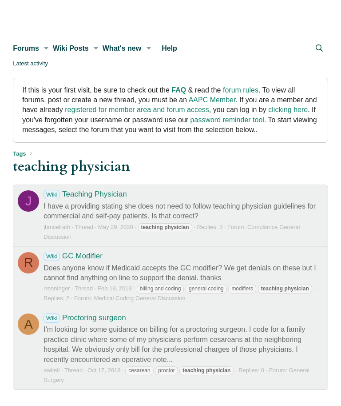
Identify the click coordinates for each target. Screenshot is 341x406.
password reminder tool (227, 120)
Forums (26, 48)
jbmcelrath (57, 227)
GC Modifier (73, 256)
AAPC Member (212, 100)
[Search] (319, 48)
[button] (46, 48)
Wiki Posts (71, 48)
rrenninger (57, 288)
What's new (122, 48)
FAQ (178, 90)
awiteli (51, 370)
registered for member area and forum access (137, 109)
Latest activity (30, 63)
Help (169, 48)
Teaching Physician (85, 194)
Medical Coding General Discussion (140, 298)
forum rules (240, 90)
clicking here (288, 109)
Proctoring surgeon (85, 318)
